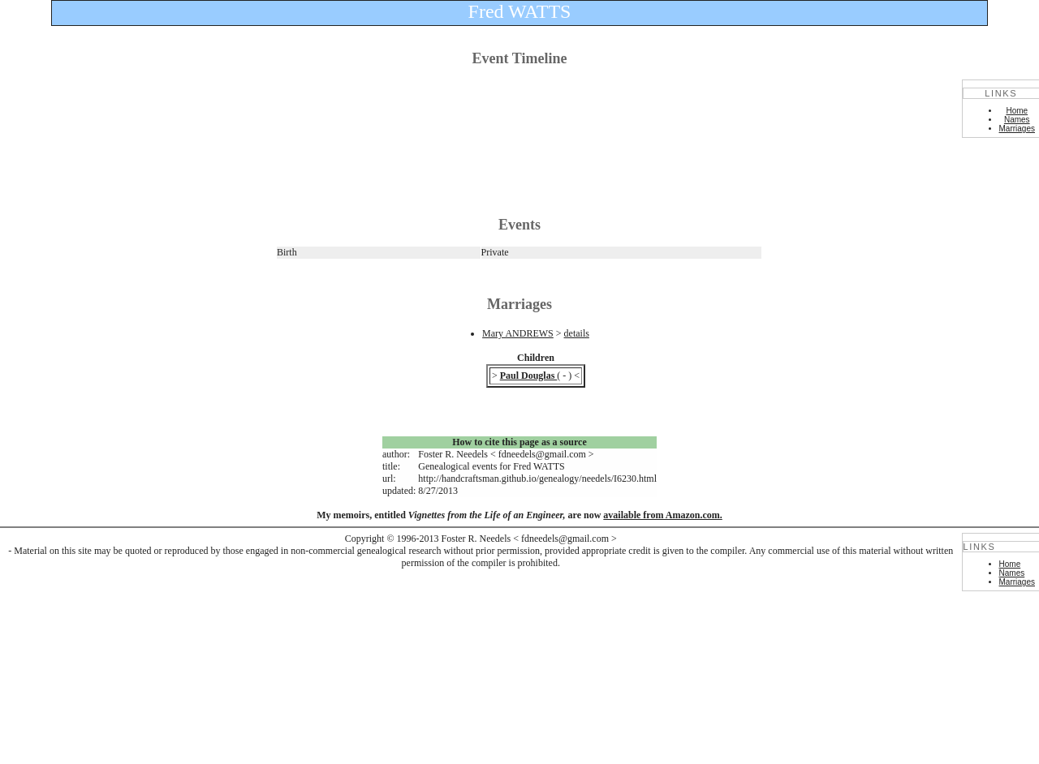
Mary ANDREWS (518, 333)
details (576, 333)
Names (1017, 119)
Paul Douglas (529, 375)
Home (1017, 110)
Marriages (1017, 128)
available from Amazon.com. (662, 515)
